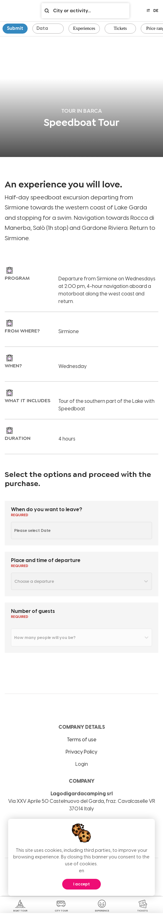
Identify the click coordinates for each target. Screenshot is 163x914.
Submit (15, 28)
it (148, 10)
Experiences (84, 28)
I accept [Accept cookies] (81, 884)
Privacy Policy (81, 752)
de (155, 10)
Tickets (120, 28)
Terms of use (81, 740)
